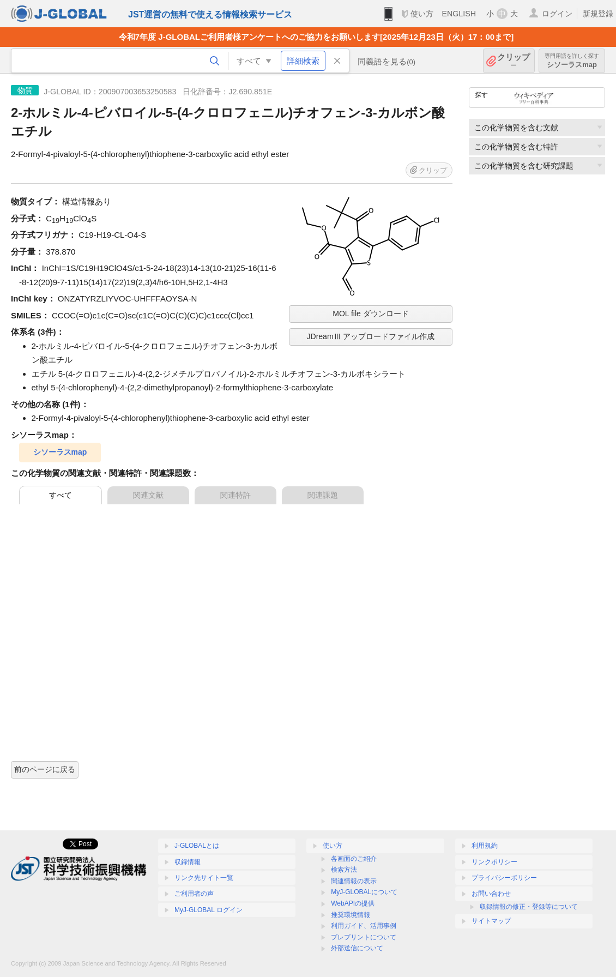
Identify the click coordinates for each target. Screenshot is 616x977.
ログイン (557, 13)
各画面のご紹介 (354, 859)
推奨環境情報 (350, 915)
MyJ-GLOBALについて (364, 892)
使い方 (421, 13)
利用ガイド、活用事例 (363, 926)
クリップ (513, 60)
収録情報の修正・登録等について (529, 906)
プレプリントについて (363, 937)
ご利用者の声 (194, 893)
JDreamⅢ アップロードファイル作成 (371, 336)
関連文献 (148, 495)
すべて (60, 495)
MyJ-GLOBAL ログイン (208, 910)
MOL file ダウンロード (371, 313)
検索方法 (344, 869)
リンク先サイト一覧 (203, 878)
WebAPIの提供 (353, 903)
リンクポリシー (494, 862)
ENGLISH (459, 13)
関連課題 (322, 495)
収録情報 (187, 862)
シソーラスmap (572, 61)
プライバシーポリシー (504, 878)
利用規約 (485, 845)
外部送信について (357, 948)
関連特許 (235, 495)
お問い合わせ (491, 893)
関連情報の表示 (354, 881)
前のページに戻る (44, 769)
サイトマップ (491, 921)
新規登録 (598, 13)
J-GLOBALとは (196, 845)
